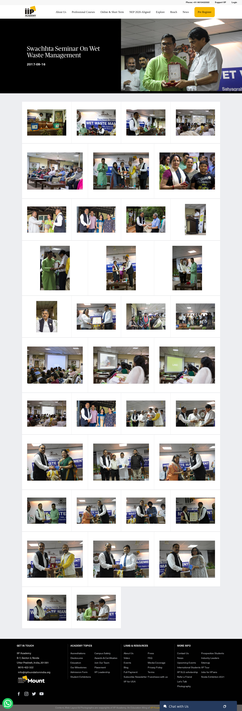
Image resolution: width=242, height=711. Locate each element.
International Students (188, 667)
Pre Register (204, 12)
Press (151, 653)
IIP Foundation (158, 708)
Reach (173, 12)
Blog (126, 667)
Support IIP (220, 3)
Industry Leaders (210, 658)
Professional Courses (83, 12)
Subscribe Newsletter (135, 677)
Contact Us (183, 653)
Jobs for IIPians (209, 672)
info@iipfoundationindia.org (34, 672)
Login (234, 3)
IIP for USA (129, 682)
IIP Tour (205, 667)
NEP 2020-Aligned (139, 12)
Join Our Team (101, 663)
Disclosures (76, 658)
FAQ (150, 658)
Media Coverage (156, 663)
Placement (100, 667)
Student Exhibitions (80, 677)
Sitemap (205, 663)
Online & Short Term (112, 12)
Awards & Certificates (105, 658)
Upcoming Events (186, 663)
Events (127, 663)
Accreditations (78, 653)
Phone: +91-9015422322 (197, 3)
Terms (151, 672)
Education (75, 663)
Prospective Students (212, 653)
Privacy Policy (155, 667)
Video (127, 658)
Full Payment (130, 672)
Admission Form (79, 672)
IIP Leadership (102, 672)
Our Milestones (78, 667)
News (186, 12)
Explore (160, 12)
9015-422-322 (25, 667)
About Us (61, 12)
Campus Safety (102, 653)
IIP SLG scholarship (187, 672)
